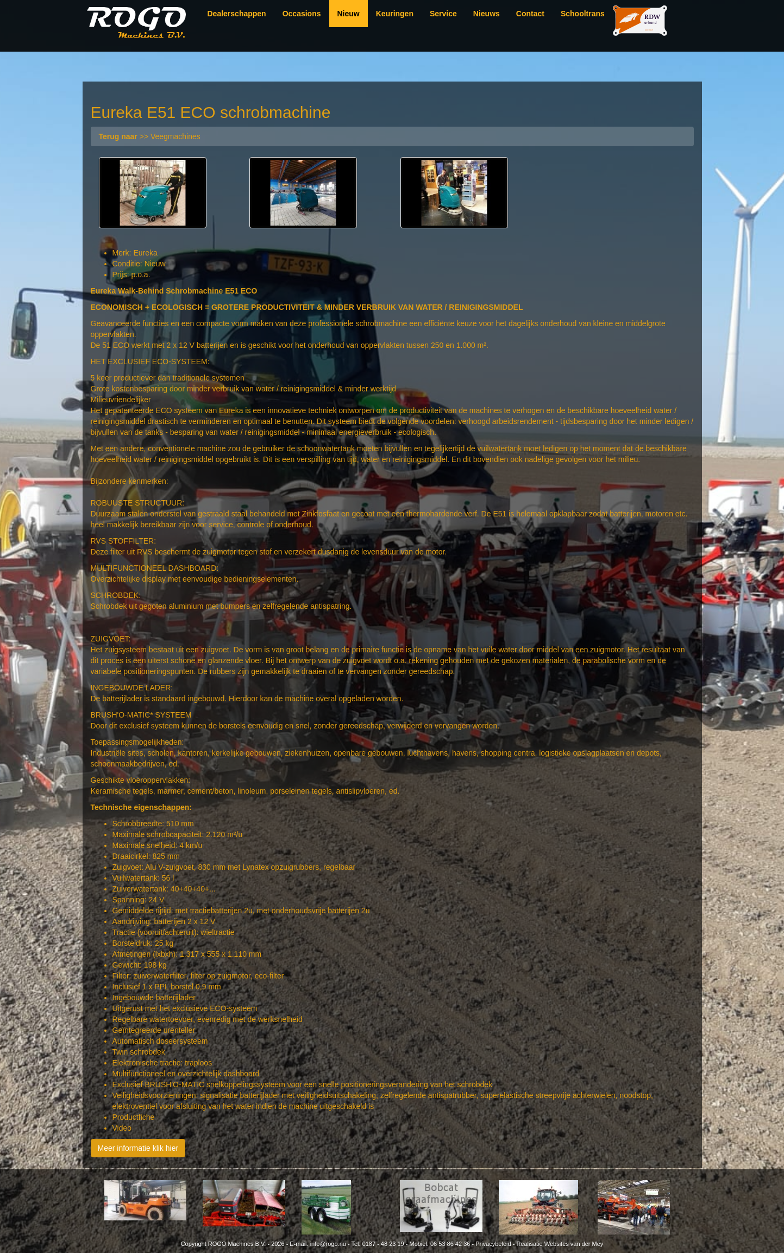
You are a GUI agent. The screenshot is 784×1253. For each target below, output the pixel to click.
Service (443, 13)
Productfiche (133, 1117)
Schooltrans (583, 13)
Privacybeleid (493, 1243)
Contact (530, 13)
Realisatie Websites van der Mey (559, 1243)
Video (122, 1128)
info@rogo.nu (328, 1243)
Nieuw (348, 13)
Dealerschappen (237, 13)
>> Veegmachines (149, 136)
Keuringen (394, 13)
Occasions (302, 13)
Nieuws (486, 13)
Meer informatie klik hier (138, 1148)
